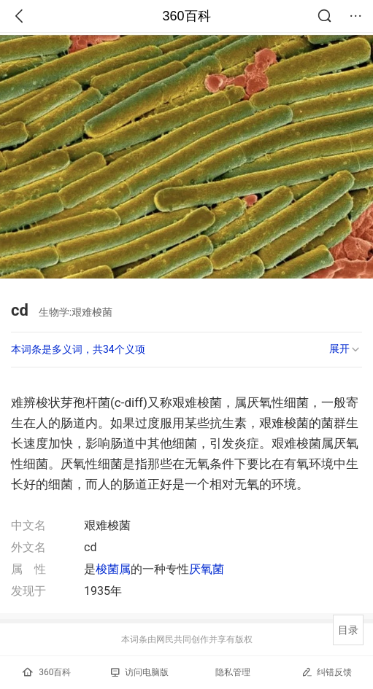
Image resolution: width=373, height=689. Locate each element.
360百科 (186, 16)
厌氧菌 (206, 569)
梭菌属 (113, 569)
